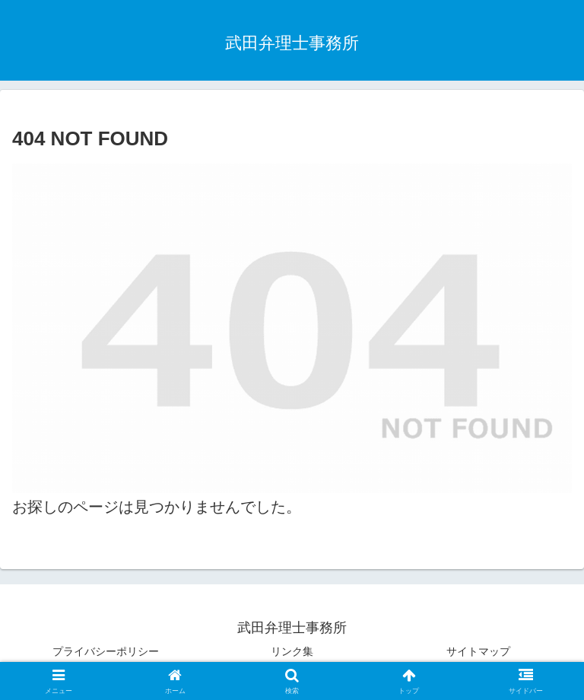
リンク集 (292, 651)
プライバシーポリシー (105, 651)
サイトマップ (478, 651)
